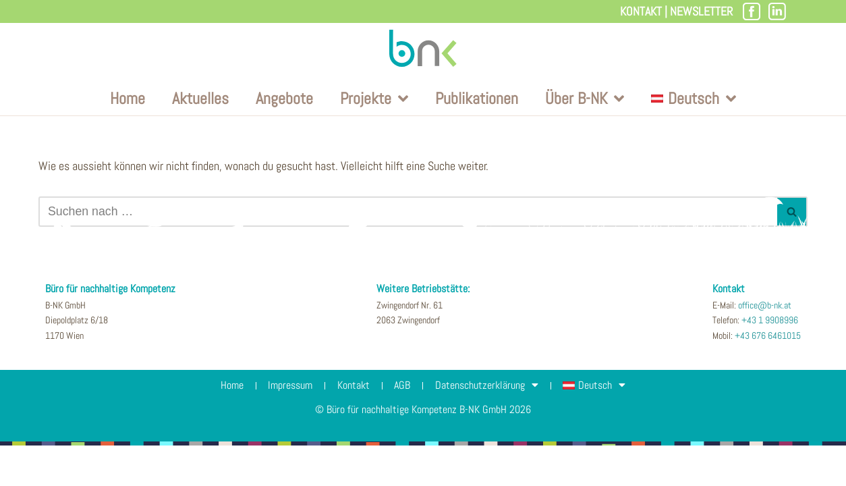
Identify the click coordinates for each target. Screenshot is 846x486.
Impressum (286, 425)
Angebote (284, 98)
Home (127, 98)
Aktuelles (200, 98)
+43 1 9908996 (769, 361)
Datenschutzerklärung (491, 426)
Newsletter (701, 11)
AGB (404, 425)
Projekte (374, 99)
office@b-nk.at (764, 346)
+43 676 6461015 (768, 376)
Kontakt (641, 11)
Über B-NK (584, 99)
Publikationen (476, 98)
